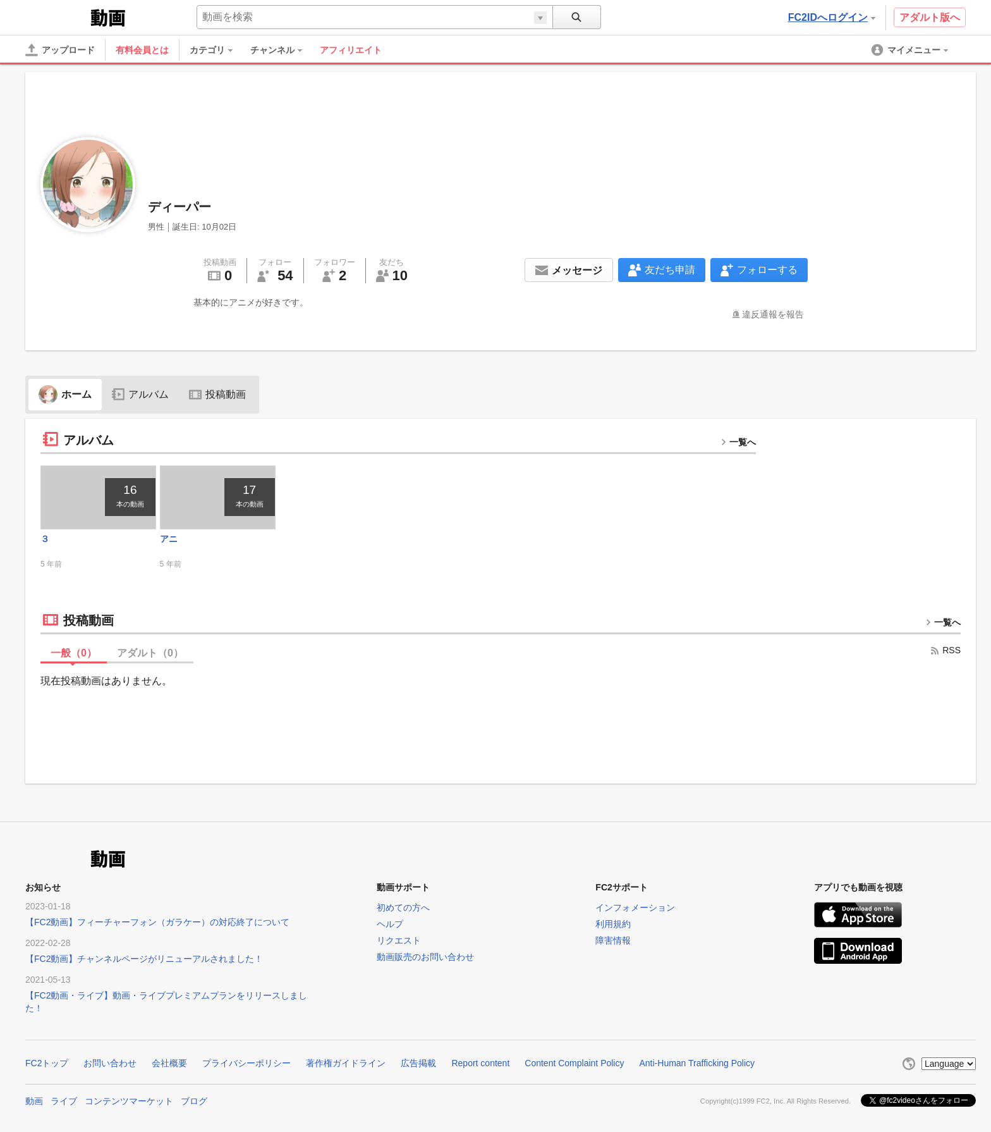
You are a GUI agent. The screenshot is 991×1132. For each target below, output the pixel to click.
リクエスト (399, 940)
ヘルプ (390, 924)
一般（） (74, 653)
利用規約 (613, 924)
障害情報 (613, 940)
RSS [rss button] (945, 650)
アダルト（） (150, 653)
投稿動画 (217, 394)
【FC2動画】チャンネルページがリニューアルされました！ (144, 959)
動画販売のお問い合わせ (425, 957)
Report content (480, 1063)
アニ (169, 539)
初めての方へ (403, 907)
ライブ (64, 1101)
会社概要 (169, 1063)
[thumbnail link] (98, 497)
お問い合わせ (110, 1063)
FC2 (56, 16)
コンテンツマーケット (129, 1101)
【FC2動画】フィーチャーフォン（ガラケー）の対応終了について (157, 922)
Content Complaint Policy (574, 1063)
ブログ (194, 1101)
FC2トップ (46, 1063)
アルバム (140, 394)
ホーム (65, 394)
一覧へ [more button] (738, 442)
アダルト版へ (929, 17)
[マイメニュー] (911, 50)
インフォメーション (635, 907)
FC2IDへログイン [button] (831, 17)
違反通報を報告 (773, 314)
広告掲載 (418, 1063)
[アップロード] (60, 50)
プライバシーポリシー (246, 1063)
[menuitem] (217, 50)
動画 (34, 1101)
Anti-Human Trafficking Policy (697, 1063)
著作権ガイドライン (346, 1063)
